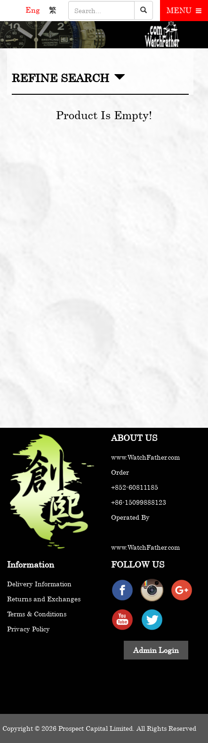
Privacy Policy (28, 629)
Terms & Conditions (36, 614)
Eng (33, 10)
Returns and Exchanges (43, 599)
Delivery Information (39, 584)
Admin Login (156, 650)
